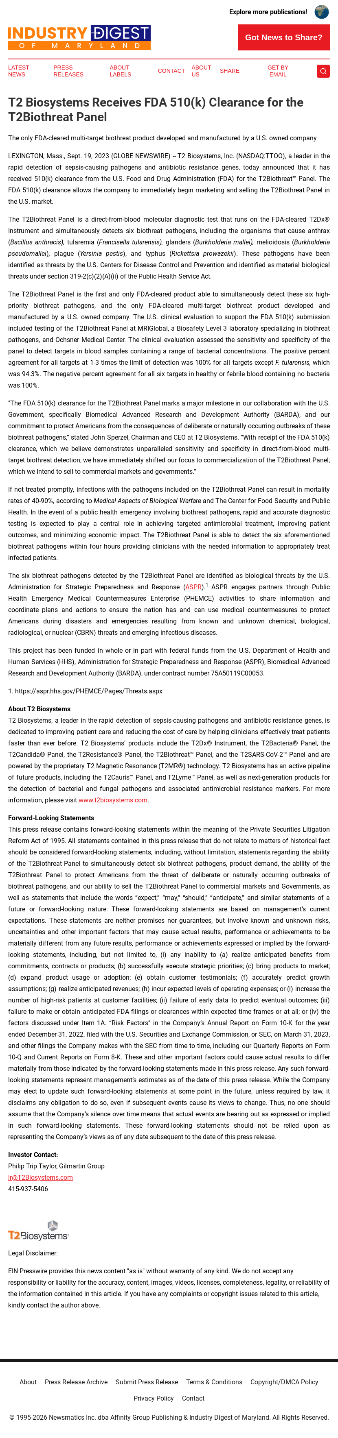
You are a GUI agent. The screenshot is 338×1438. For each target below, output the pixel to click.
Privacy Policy (154, 1398)
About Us (201, 71)
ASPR (193, 587)
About (28, 1382)
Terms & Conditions (214, 1382)
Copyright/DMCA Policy (284, 1382)
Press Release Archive (76, 1382)
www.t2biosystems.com (113, 800)
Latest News (18, 71)
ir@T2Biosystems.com (40, 1177)
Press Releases (68, 71)
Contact (171, 71)
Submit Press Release (147, 1382)
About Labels (120, 71)
